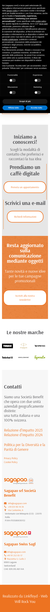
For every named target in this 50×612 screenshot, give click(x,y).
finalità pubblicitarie (10, 39)
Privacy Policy (11, 458)
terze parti (43, 24)
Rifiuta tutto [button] (13, 108)
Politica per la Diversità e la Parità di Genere (24, 447)
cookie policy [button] (40, 21)
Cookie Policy (11, 462)
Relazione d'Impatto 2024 (23, 434)
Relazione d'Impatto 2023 (23, 430)
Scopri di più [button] (25, 101)
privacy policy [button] (12, 11)
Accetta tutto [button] (36, 108)
